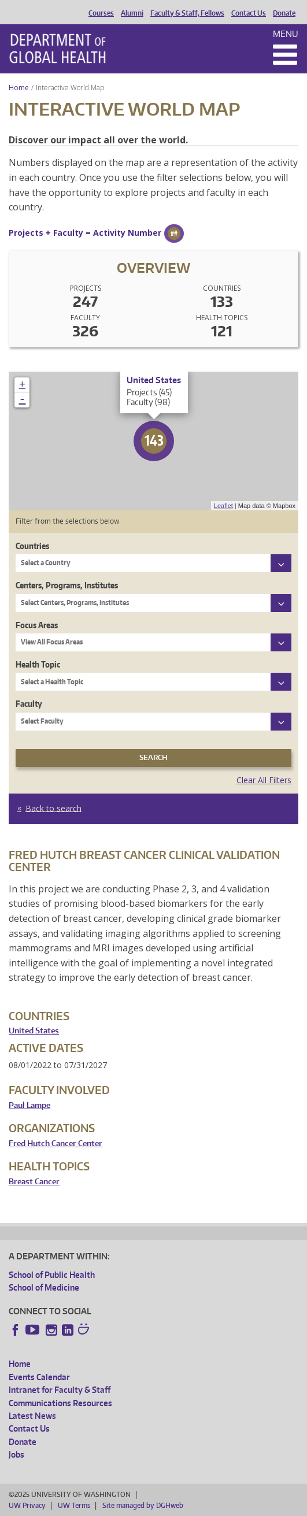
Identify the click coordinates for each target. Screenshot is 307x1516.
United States (34, 1030)
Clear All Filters (263, 779)
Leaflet (223, 505)
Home (19, 87)
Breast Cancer (34, 1181)
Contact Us (248, 13)
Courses (101, 13)
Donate (284, 13)
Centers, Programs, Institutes (67, 585)
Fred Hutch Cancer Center (55, 1143)
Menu (285, 34)
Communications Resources (60, 1403)
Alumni (132, 13)
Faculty (29, 704)
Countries (32, 546)
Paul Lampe (29, 1105)
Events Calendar (39, 1377)
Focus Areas (37, 625)
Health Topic (38, 664)
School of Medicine (44, 1287)
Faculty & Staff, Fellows (187, 13)
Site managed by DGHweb (142, 1505)
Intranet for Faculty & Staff (59, 1390)
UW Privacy (27, 1505)
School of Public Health (52, 1275)
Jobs (16, 1454)
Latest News (32, 1416)
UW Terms (74, 1505)
